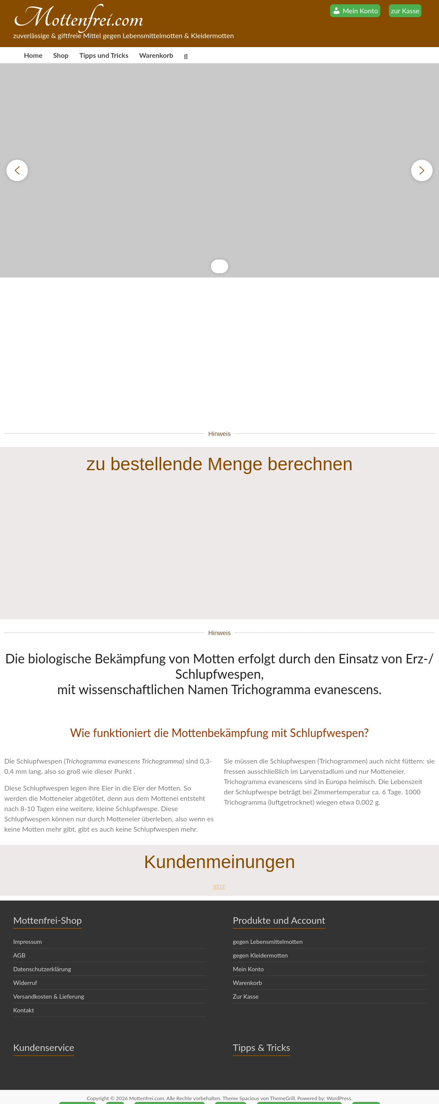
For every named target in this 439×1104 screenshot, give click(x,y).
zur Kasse (405, 10)
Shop (61, 55)
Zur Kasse (246, 983)
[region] (219, 170)
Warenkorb (156, 55)
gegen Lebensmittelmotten (268, 928)
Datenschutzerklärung (42, 956)
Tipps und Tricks (104, 55)
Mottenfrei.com (78, 18)
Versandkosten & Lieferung (48, 983)
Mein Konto (248, 956)
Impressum (27, 928)
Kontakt (23, 997)
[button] (17, 170)
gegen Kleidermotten (260, 942)
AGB (19, 942)
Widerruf (25, 969)
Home (33, 55)
